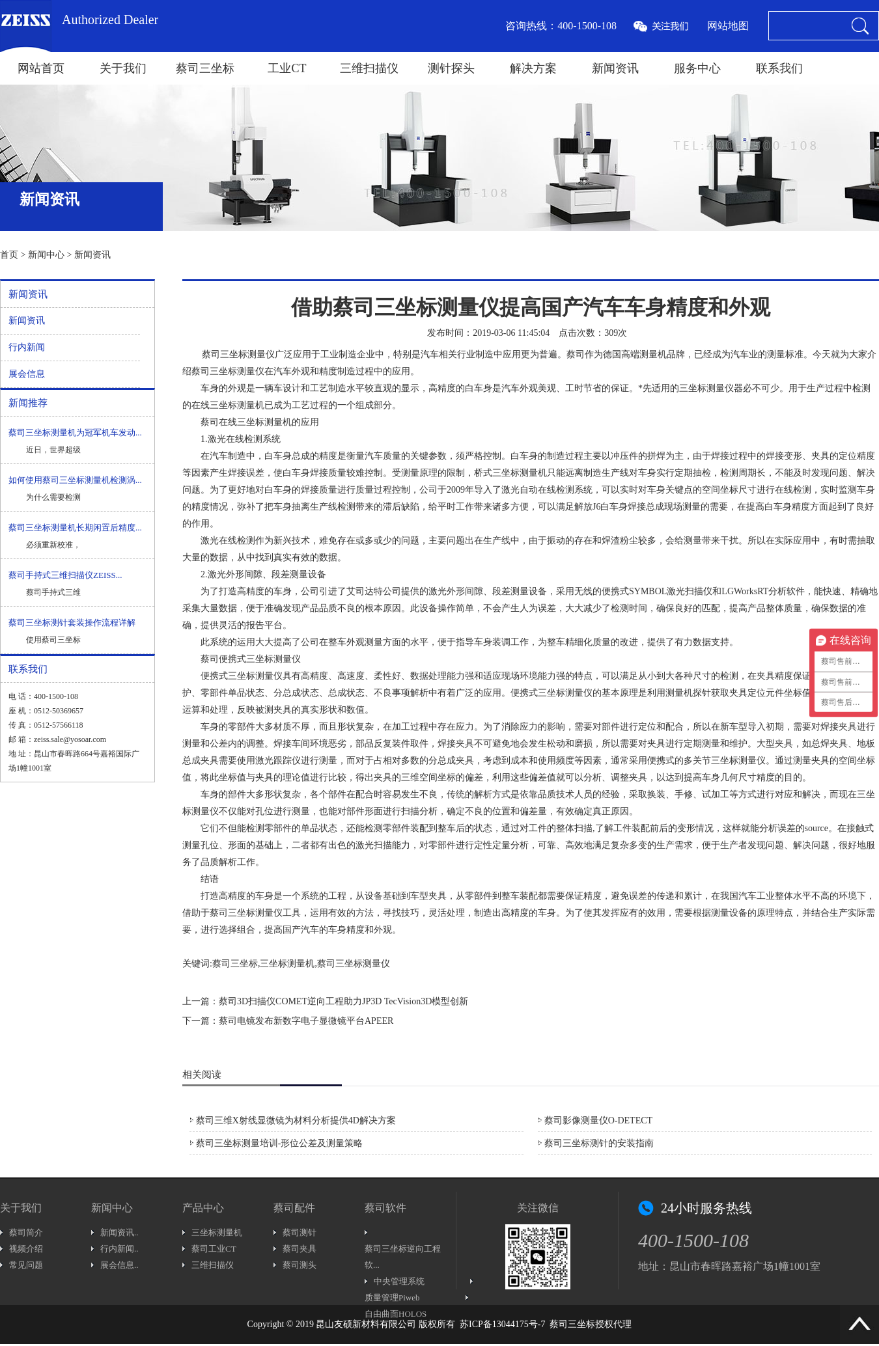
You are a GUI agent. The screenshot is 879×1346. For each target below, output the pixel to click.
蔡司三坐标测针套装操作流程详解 (71, 622)
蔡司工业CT (213, 1249)
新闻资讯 (615, 68)
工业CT (287, 68)
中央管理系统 (399, 1281)
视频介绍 (26, 1249)
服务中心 (697, 68)
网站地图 (728, 25)
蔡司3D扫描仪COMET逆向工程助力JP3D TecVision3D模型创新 (343, 1001)
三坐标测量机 (216, 1232)
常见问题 (26, 1265)
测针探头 (451, 68)
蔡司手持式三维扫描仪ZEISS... (65, 575)
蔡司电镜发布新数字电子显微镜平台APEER (306, 1021)
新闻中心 (46, 255)
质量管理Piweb (392, 1297)
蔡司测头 (299, 1265)
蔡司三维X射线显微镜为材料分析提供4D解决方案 (296, 1120)
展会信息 (26, 374)
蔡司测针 (299, 1232)
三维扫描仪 (369, 68)
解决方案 (533, 68)
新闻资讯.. (119, 1232)
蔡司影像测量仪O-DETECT (598, 1120)
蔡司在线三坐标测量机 (246, 422)
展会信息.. (119, 1265)
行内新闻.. (119, 1249)
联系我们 (779, 68)
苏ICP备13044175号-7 (502, 1324)
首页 (9, 255)
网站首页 (41, 68)
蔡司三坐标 (205, 68)
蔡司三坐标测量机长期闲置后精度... (75, 527)
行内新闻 (26, 347)
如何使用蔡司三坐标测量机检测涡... (75, 480)
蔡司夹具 (299, 1249)
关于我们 (123, 68)
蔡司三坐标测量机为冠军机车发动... (75, 432)
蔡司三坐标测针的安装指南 (599, 1143)
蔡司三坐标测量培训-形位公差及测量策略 (279, 1143)
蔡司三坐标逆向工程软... (403, 1257)
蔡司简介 (26, 1232)
